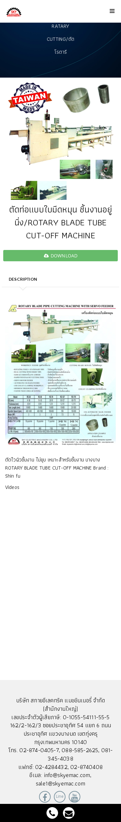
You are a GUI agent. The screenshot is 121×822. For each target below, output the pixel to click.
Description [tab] (23, 279)
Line (59, 796)
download (60, 256)
